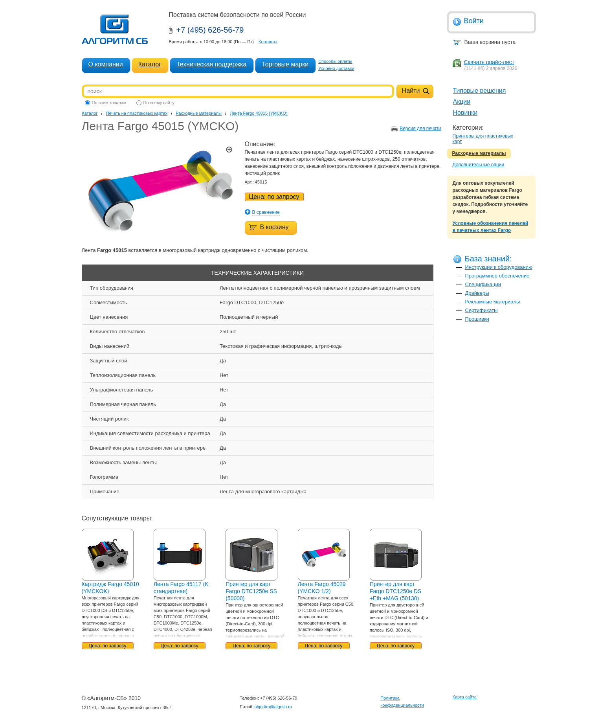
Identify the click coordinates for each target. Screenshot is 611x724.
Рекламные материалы (492, 302)
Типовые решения (479, 90)
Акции (462, 101)
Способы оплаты (335, 61)
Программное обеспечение (497, 276)
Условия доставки (336, 68)
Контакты (268, 41)
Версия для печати (420, 128)
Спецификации (483, 284)
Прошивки (477, 319)
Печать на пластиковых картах (136, 113)
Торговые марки (285, 64)
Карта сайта (465, 697)
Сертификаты (481, 310)
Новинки (465, 112)
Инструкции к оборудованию (498, 267)
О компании (105, 64)
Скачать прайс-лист (489, 62)
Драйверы (477, 293)
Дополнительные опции (479, 164)
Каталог (149, 64)
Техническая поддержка (211, 64)
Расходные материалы (479, 153)
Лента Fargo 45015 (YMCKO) (259, 113)
